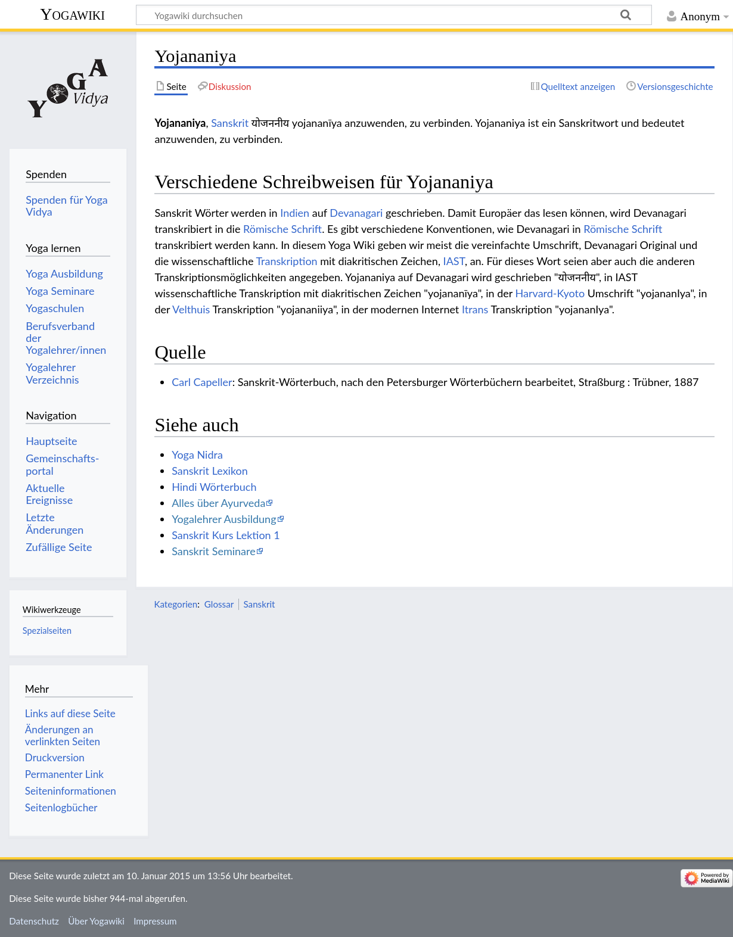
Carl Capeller (202, 381)
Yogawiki (72, 14)
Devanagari (356, 212)
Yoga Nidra (197, 454)
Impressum (155, 921)
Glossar (219, 604)
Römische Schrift (282, 228)
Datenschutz (34, 921)
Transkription (286, 260)
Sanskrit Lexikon (210, 470)
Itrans (475, 309)
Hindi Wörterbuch (214, 486)
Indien (294, 212)
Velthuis (191, 309)
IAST (454, 260)
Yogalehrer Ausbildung (224, 518)
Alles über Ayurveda (218, 502)
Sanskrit (230, 122)
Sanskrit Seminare (214, 551)
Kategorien (175, 604)
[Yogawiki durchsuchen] (393, 14)
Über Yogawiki (96, 921)
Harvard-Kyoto (550, 293)
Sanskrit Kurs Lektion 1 (226, 534)
